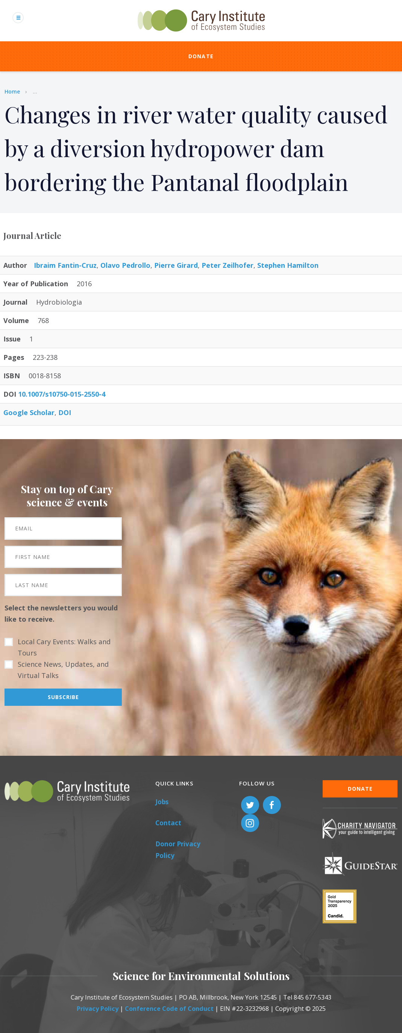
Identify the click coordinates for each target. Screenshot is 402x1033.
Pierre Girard (176, 265)
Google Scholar (29, 412)
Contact (168, 823)
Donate (201, 56)
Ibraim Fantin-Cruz (65, 265)
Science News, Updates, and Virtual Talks (63, 670)
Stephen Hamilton (288, 265)
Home (12, 91)
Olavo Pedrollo (125, 265)
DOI (64, 412)
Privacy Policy (97, 1008)
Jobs (161, 801)
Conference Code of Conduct (169, 1008)
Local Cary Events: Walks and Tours (64, 647)
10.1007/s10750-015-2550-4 (61, 394)
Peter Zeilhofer (227, 265)
